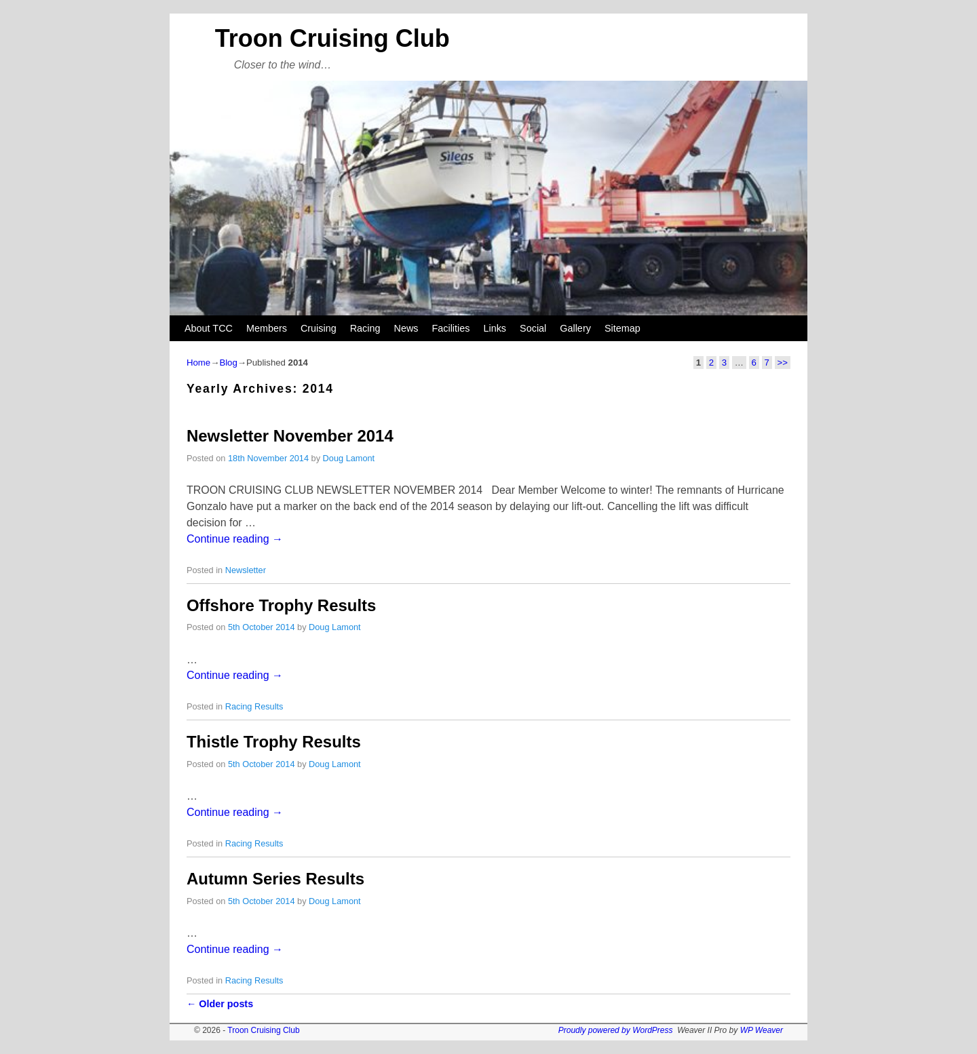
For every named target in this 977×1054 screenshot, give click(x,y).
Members (266, 328)
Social (533, 328)
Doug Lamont (349, 458)
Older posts (220, 1003)
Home (198, 362)
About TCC (209, 328)
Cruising (319, 328)
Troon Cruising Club (332, 38)
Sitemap (622, 328)
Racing (365, 328)
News (406, 328)
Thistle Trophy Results (274, 742)
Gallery (575, 328)
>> (783, 362)
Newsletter (245, 570)
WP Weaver (761, 1030)
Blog (228, 362)
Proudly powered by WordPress (615, 1030)
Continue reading (235, 539)
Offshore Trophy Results (281, 605)
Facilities (451, 328)
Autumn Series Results (275, 879)
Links (494, 328)
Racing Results (254, 706)
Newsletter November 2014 (290, 436)
